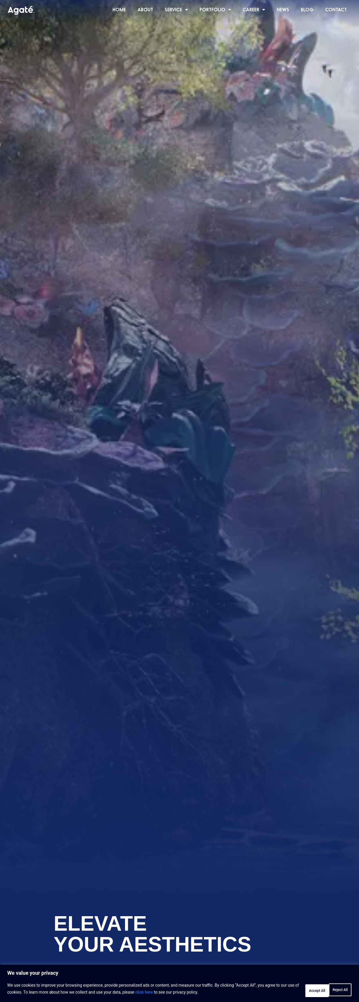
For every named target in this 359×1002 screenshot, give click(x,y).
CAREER (254, 9)
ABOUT (145, 9)
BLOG (307, 9)
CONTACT (336, 9)
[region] (179, 984)
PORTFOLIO (215, 9)
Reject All (297, 990)
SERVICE (176, 9)
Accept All (334, 990)
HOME (119, 9)
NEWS (283, 9)
